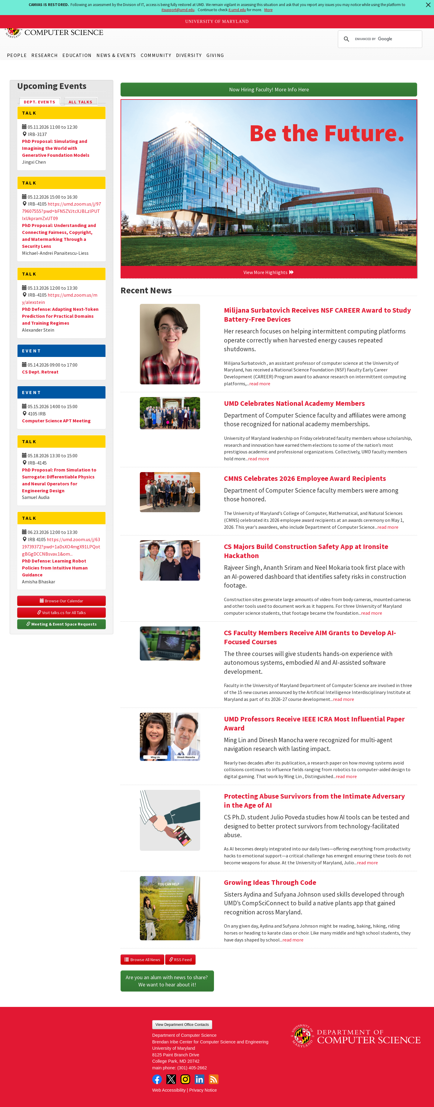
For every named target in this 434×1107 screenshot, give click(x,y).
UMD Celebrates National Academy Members (294, 403)
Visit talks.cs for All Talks (61, 612)
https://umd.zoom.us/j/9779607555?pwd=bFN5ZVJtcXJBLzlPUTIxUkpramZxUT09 (61, 211)
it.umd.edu (237, 9)
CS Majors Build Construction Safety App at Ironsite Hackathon (306, 551)
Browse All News (142, 959)
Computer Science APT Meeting (56, 421)
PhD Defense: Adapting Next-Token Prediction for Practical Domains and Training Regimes (60, 316)
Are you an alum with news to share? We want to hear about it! (167, 981)
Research (44, 55)
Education (77, 55)
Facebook (157, 1079)
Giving (215, 55)
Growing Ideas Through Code (270, 882)
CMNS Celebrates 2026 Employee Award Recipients (305, 478)
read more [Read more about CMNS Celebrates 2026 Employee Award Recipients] (387, 527)
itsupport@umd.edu (178, 9)
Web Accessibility (169, 1090)
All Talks (81, 102)
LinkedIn (199, 1079)
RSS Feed (180, 959)
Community (156, 55)
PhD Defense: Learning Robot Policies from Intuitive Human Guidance (55, 568)
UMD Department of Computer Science (54, 29)
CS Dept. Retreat (40, 372)
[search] (379, 39)
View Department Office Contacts (182, 1025)
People (17, 55)
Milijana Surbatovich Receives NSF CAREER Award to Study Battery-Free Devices (317, 314)
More (268, 9)
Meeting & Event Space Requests (61, 624)
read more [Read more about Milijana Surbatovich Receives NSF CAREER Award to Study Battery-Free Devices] (259, 383)
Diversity (189, 55)
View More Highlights (269, 272)
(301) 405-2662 (192, 1067)
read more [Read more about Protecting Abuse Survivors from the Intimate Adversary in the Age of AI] (367, 862)
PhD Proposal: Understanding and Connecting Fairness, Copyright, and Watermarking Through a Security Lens (59, 235)
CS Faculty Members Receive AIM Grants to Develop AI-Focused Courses (310, 637)
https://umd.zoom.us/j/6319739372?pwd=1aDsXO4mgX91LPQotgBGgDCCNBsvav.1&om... (61, 546)
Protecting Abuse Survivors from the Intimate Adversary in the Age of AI (314, 800)
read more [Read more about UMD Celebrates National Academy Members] (258, 459)
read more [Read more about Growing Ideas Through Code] (292, 940)
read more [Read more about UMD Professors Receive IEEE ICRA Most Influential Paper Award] (346, 776)
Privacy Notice (203, 1090)
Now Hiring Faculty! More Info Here (269, 89)
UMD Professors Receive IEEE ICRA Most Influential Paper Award (314, 723)
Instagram (185, 1079)
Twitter (171, 1079)
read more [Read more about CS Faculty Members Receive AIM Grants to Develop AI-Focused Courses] (343, 699)
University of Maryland (217, 21)
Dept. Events (42, 101)
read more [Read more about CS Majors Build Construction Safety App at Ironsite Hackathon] (371, 613)
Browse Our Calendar (61, 601)
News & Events (116, 55)
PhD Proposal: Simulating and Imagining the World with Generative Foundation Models (56, 148)
